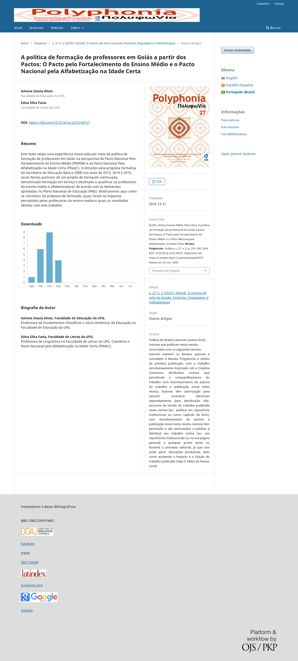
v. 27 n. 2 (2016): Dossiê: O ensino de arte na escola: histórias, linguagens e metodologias (113, 43)
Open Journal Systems (238, 153)
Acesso (279, 3)
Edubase (27, 543)
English (232, 78)
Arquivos (36, 27)
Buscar (273, 27)
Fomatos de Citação (166, 271)
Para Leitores (230, 120)
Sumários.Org (32, 585)
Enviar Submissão (237, 50)
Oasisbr (27, 610)
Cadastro (263, 3)
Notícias (57, 27)
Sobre (76, 27)
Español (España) (239, 85)
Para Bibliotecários (234, 134)
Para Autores (230, 127)
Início (24, 43)
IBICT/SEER (29, 562)
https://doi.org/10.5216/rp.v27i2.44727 (59, 122)
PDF (159, 181)
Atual (18, 27)
